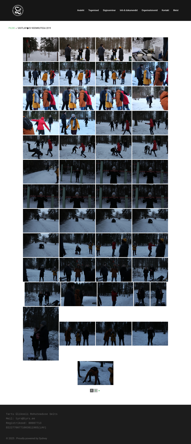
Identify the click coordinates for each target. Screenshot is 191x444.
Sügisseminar (109, 10)
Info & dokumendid (128, 10)
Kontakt (165, 10)
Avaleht (80, 10)
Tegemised (93, 10)
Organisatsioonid (150, 10)
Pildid (12, 28)
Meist (175, 10)
